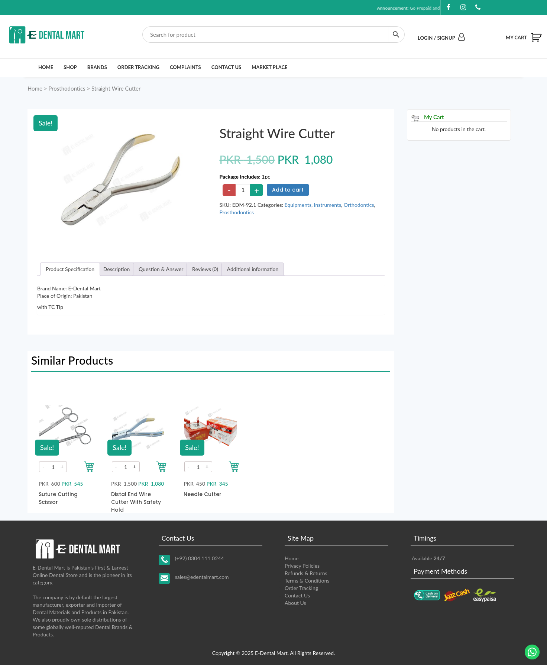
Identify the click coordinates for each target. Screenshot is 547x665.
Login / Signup (441, 38)
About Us (295, 603)
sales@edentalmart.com (202, 577)
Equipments (298, 205)
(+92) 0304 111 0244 (199, 558)
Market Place (269, 67)
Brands (97, 67)
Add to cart (288, 189)
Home (45, 67)
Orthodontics (359, 205)
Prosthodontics (66, 88)
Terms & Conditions (307, 580)
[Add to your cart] (89, 466)
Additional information (253, 269)
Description (116, 269)
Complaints (185, 67)
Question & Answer (161, 269)
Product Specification (70, 269)
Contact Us (226, 67)
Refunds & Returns (306, 573)
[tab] (70, 269)
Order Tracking (138, 67)
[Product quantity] (243, 190)
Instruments (327, 205)
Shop (70, 67)
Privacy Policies (302, 566)
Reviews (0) (205, 269)
